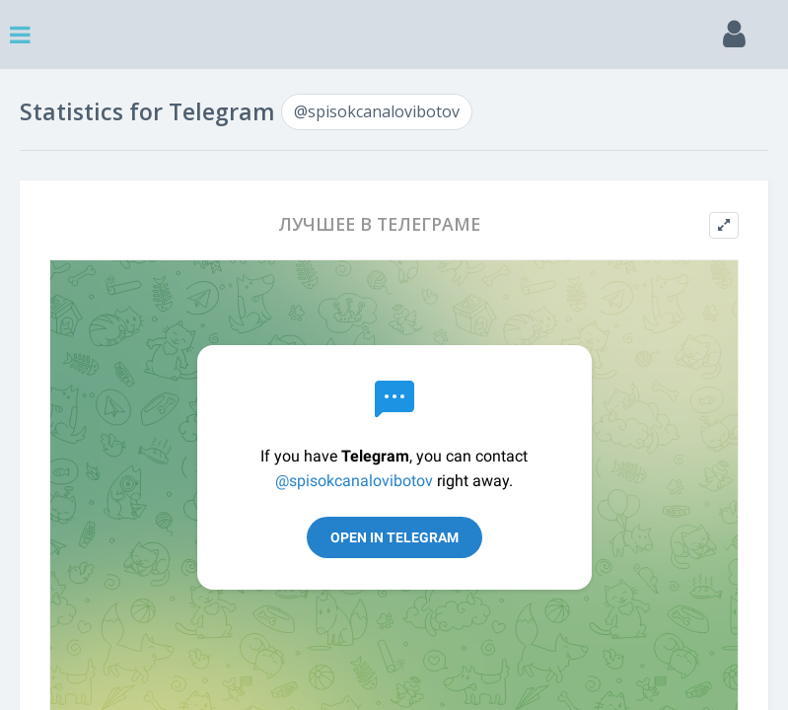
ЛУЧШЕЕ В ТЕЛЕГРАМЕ (379, 224)
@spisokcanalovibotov (377, 111)
